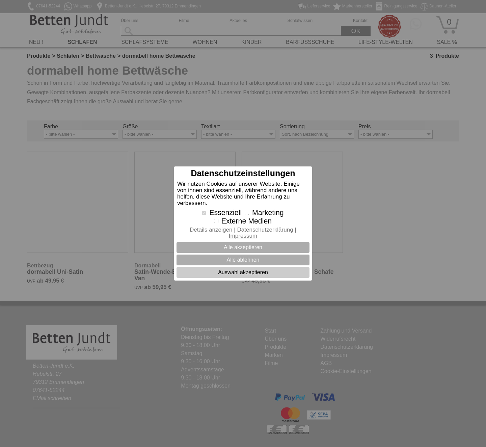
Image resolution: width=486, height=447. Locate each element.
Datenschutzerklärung (265, 230)
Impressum (243, 236)
